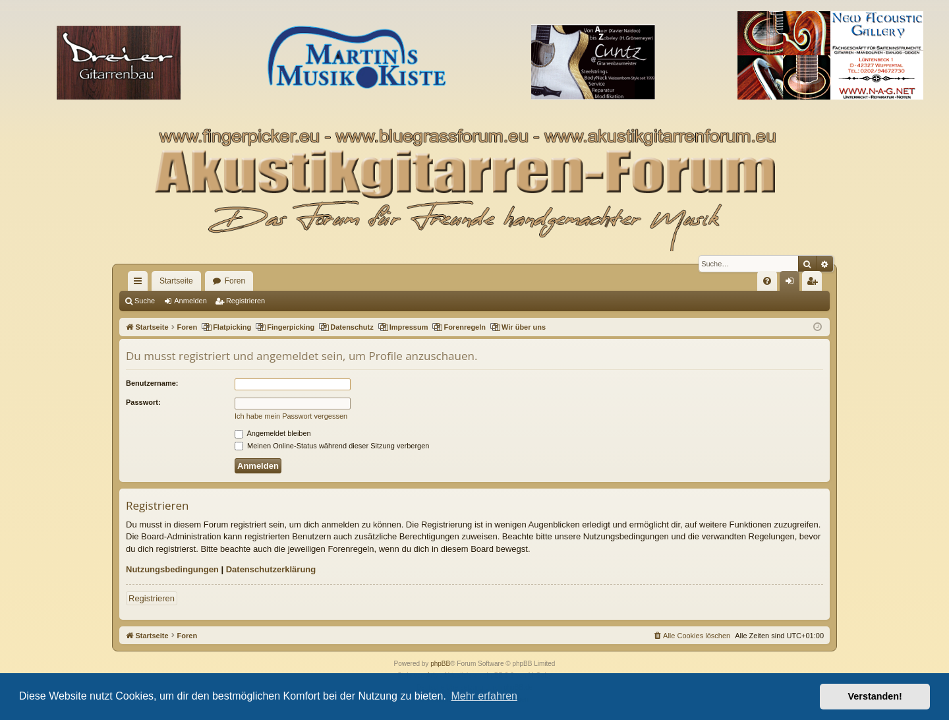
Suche (144, 301)
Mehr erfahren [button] (484, 696)
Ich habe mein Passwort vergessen (291, 416)
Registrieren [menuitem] (815, 283)
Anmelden (190, 301)
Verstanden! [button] (875, 696)
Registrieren (245, 301)
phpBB (440, 663)
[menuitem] (767, 281)
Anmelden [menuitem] (792, 283)
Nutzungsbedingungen (172, 569)
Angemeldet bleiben (273, 433)
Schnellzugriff (140, 283)
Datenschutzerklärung (271, 569)
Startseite (176, 280)
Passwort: (143, 402)
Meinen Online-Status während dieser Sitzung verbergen (332, 446)
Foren (235, 280)
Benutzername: (152, 383)
